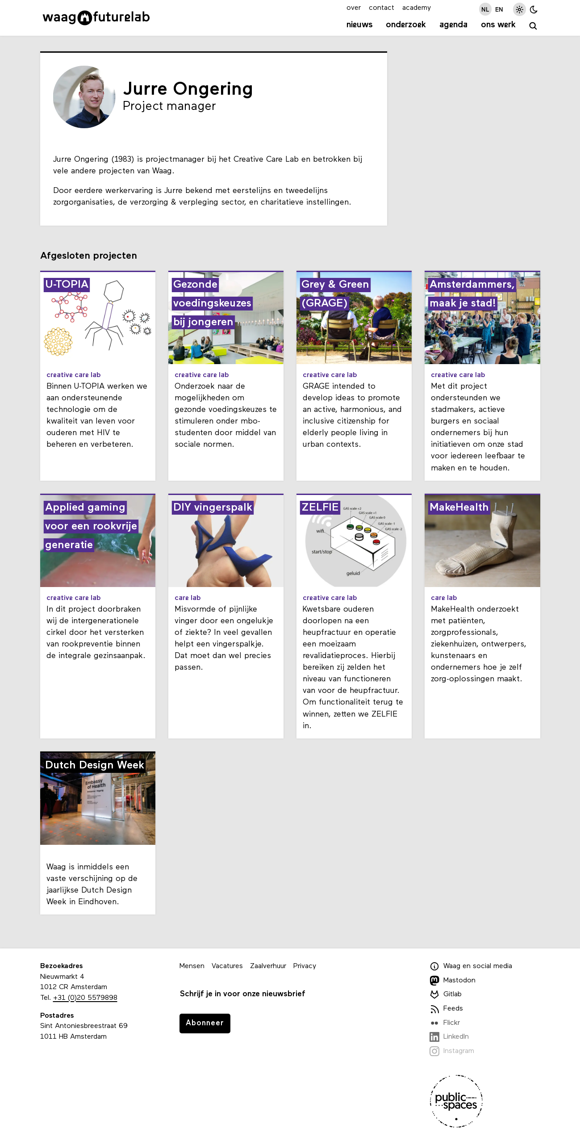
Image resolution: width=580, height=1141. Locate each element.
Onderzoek (406, 25)
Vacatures (227, 966)
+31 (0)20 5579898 (85, 998)
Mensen (191, 966)
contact (381, 8)
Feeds (446, 1009)
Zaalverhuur (268, 966)
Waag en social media (471, 966)
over (353, 8)
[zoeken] (533, 26)
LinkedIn (449, 1037)
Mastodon (453, 981)
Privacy (304, 966)
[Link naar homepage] (96, 18)
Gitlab (446, 994)
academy (416, 8)
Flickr (445, 1023)
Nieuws (359, 25)
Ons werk (498, 25)
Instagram (452, 1051)
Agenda (453, 25)
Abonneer (205, 1023)
